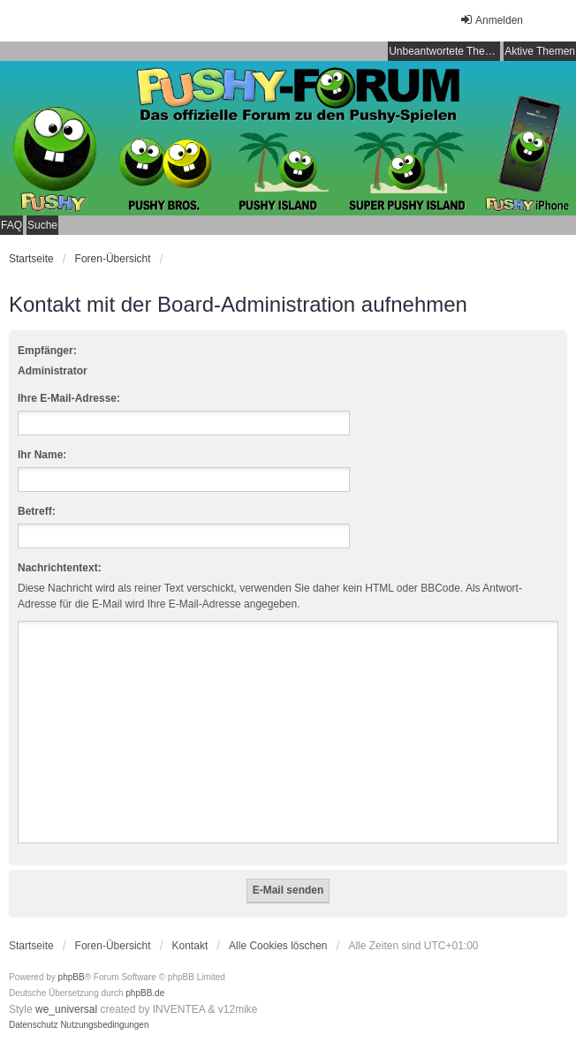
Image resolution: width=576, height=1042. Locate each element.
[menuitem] (33, 1025)
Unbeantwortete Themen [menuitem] (444, 51)
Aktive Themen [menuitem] (539, 51)
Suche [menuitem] (42, 225)
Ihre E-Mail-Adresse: (69, 398)
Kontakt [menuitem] (190, 946)
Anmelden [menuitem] (491, 19)
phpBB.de (144, 993)
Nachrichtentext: (60, 568)
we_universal (66, 1009)
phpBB (71, 977)
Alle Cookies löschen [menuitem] (278, 946)
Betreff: (37, 511)
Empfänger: (47, 350)
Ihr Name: (42, 455)
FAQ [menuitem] (11, 225)
